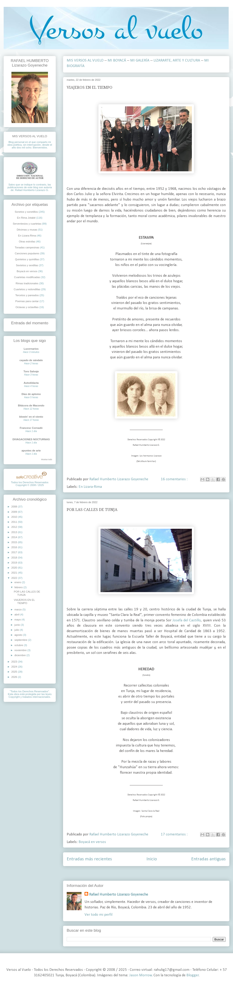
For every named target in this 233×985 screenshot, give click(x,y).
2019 (14, 562)
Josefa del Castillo (186, 620)
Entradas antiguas (208, 859)
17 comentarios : (175, 834)
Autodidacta (31, 382)
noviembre (20, 650)
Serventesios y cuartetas (27, 223)
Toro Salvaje (31, 371)
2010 (14, 516)
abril (17, 614)
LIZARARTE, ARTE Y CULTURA (177, 60)
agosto (18, 634)
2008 (14, 506)
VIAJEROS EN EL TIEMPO (89, 87)
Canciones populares (27, 253)
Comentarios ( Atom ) (157, 873)
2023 (14, 661)
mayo (17, 619)
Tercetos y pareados (27, 295)
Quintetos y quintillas (27, 259)
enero (18, 582)
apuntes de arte (31, 450)
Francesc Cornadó (31, 428)
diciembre (20, 655)
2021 (14, 572)
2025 (14, 671)
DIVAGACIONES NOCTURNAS (31, 439)
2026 (14, 677)
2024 (14, 666)
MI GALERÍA (139, 60)
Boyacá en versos (92, 842)
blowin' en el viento (31, 416)
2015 (14, 542)
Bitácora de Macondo (31, 405)
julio (17, 629)
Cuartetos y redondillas (27, 289)
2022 (14, 578)
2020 (14, 567)
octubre (19, 645)
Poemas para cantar (27, 301)
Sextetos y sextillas (27, 265)
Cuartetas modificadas (27, 277)
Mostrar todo (46, 459)
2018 (14, 557)
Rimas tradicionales (27, 283)
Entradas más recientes (89, 859)
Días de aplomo (31, 394)
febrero (18, 587)
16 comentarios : (175, 479)
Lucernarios (31, 348)
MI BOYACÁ (117, 60)
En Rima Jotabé (26, 217)
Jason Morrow (140, 975)
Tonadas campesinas (27, 247)
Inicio (151, 859)
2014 (14, 537)
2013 (14, 532)
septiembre (21, 640)
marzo (18, 609)
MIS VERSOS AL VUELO (85, 60)
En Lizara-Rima (90, 487)
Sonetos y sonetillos (26, 211)
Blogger (192, 975)
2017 (14, 552)
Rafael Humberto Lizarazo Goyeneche (118, 894)
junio (17, 624)
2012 (14, 527)
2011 (14, 522)
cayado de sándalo (31, 360)
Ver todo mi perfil (98, 915)
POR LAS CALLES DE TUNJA (92, 509)
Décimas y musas (27, 229)
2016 (14, 547)
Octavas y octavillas (27, 307)
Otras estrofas (27, 241)
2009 (14, 511)
